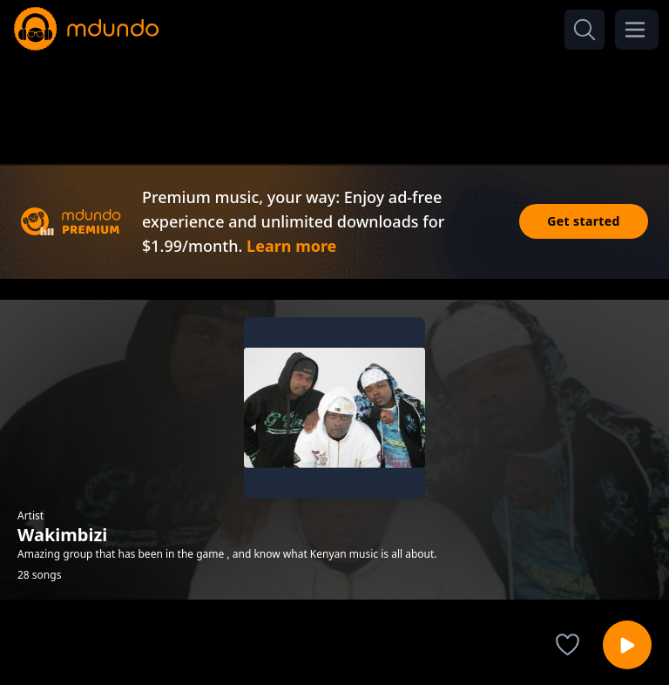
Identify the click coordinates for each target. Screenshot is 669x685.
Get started (583, 221)
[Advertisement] (334, 103)
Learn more (291, 245)
